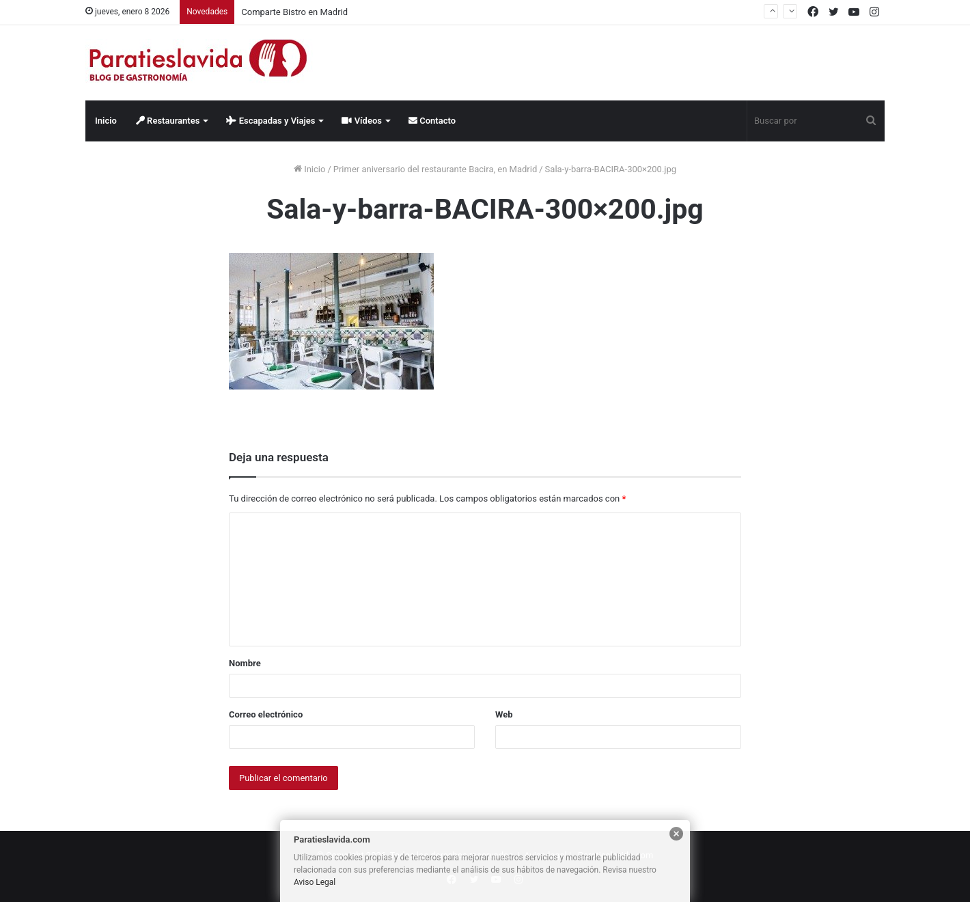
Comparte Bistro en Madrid (294, 12)
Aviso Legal (314, 882)
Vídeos (362, 120)
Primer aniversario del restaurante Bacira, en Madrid (435, 169)
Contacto (432, 120)
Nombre (245, 663)
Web (504, 714)
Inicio (106, 120)
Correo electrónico (266, 714)
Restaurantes (168, 120)
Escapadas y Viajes (270, 120)
